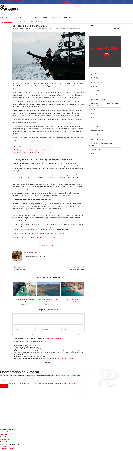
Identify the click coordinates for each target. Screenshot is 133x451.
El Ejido (93, 109)
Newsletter (33, 18)
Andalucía (94, 86)
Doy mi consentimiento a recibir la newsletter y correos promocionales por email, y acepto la (38, 383)
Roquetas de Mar (96, 135)
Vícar (92, 154)
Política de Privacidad (66, 358)
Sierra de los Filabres (97, 139)
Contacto (68, 18)
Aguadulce (94, 74)
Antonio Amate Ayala (25, 29)
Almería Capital (95, 78)
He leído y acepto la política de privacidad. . (38, 338)
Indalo (92, 114)
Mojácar (93, 118)
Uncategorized (95, 149)
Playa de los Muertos (72, 299)
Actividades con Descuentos (12, 18)
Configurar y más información (52, 338)
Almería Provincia (96, 82)
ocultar (25, 147)
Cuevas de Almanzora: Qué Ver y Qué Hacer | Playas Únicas (104, 104)
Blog (45, 18)
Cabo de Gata (95, 95)
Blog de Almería (96, 91)
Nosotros (56, 18)
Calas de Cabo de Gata (98, 99)
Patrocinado (94, 126)
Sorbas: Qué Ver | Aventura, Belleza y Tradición (101, 144)
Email (2, 377)
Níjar (92, 122)
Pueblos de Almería (97, 131)
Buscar (91, 25)
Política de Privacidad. (68, 383)
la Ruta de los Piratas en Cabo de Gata (45, 237)
